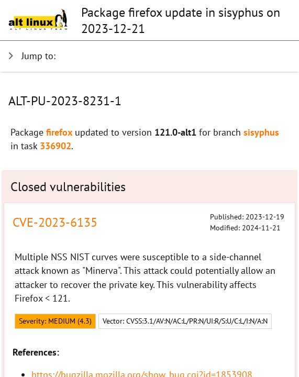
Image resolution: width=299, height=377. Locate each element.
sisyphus (261, 132)
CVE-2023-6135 (55, 222)
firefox (59, 132)
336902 (55, 146)
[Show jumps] (145, 56)
